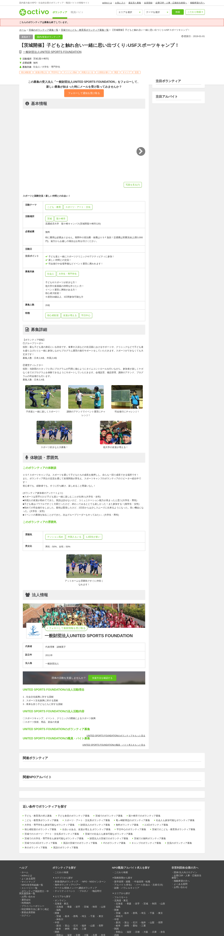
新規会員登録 (28, 912)
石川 (75, 925)
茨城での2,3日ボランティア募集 (40, 843)
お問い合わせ (28, 896)
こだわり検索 (194, 12)
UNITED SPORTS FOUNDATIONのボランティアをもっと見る (116, 736)
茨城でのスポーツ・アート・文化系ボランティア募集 (51, 834)
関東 (57, 913)
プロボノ (83, 891)
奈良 (162, 932)
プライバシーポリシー (33, 906)
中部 (57, 922)
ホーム (22, 30)
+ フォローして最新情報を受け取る (66, 628)
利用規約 (26, 903)
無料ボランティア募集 (127, 825)
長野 (101, 925)
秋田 (95, 906)
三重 (84, 928)
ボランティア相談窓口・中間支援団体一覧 (34, 892)
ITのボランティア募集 (114, 843)
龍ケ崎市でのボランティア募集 (144, 815)
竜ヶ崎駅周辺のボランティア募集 (133, 820)
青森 (69, 906)
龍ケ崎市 (60, 218)
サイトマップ (28, 881)
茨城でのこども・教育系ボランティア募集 (173, 829)
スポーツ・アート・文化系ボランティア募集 (87, 820)
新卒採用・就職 (122, 881)
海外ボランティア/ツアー (67, 884)
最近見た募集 (134, 3)
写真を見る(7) (133, 184)
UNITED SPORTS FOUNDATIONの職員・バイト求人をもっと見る (113, 745)
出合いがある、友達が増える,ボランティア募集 (86, 829)
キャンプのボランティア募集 (146, 843)
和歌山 (119, 932)
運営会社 (26, 899)
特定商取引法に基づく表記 (35, 909)
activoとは (107, 3)
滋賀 (129, 932)
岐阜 (58, 928)
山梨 (92, 925)
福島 (58, 910)
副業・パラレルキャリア (126, 888)
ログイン (26, 915)
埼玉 (84, 916)
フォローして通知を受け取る (84, 93)
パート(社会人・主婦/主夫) (149, 884)
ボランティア (59, 12)
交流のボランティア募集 (179, 843)
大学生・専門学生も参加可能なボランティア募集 (49, 825)
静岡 (67, 928)
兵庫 (154, 932)
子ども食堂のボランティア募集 (74, 815)
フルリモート (121, 897)
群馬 (75, 916)
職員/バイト (77, 12)
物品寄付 (97, 891)
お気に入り (120, 3)
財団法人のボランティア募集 (95, 825)
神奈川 (59, 919)
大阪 (146, 932)
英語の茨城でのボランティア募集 (80, 843)
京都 (137, 932)
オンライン (60, 900)
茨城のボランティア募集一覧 (43, 30)
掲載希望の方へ (197, 3)
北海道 (59, 906)
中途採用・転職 (142, 881)
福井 (84, 925)
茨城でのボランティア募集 (109, 815)
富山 (67, 925)
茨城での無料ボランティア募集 (150, 838)
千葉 (92, 916)
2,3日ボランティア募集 (156, 825)
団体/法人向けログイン (185, 872)
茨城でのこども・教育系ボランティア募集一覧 (85, 30)
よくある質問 (28, 878)
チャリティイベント (65, 891)
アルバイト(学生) (123, 884)
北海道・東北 (61, 903)
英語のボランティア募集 (65, 847)
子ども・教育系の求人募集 (38, 815)
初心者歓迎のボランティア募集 (40, 829)
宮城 (86, 906)
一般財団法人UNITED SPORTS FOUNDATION (52, 51)
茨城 (49, 218)
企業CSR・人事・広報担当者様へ (171, 3)
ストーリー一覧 (29, 888)
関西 (57, 932)
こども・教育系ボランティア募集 (41, 820)
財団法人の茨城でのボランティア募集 (109, 838)
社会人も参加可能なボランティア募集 (175, 820)
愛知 (75, 928)
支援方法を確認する (102, 678)
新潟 (58, 925)
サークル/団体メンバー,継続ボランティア (76, 888)
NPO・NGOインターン (94, 881)
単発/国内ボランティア (66, 881)
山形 (103, 906)
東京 (101, 916)
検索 (178, 12)
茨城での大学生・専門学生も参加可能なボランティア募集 (54, 838)
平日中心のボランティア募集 (131, 829)
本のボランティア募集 (35, 847)
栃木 (67, 916)
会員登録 (148, 3)
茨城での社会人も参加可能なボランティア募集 (109, 834)
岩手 (78, 906)
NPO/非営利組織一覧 (32, 885)
